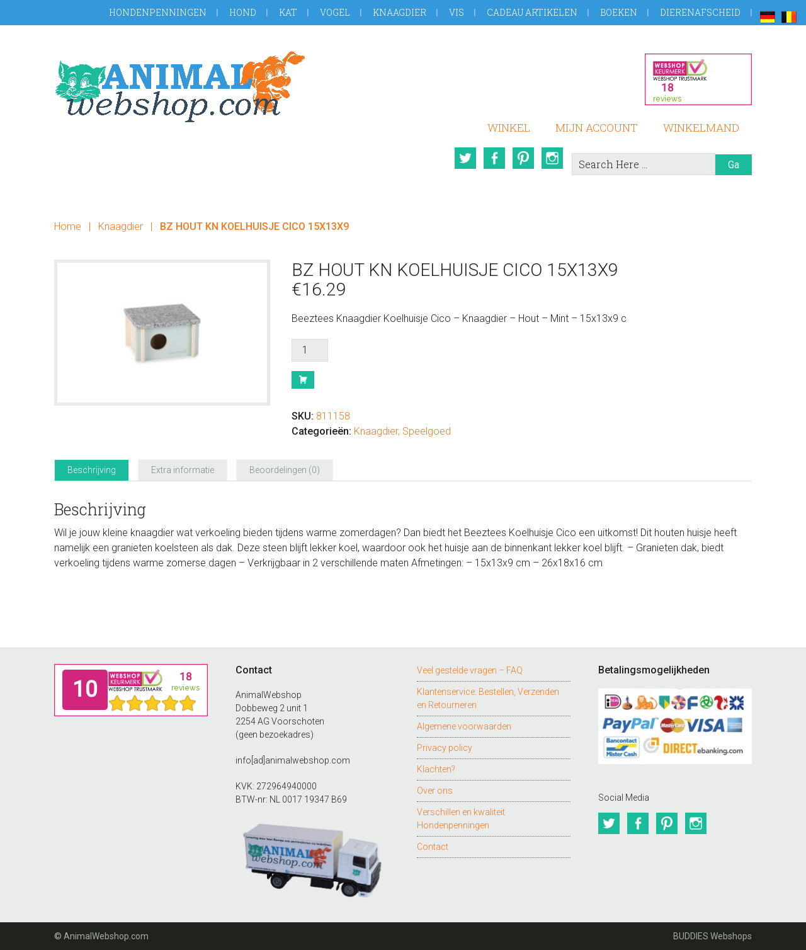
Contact (432, 847)
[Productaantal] (310, 350)
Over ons (435, 791)
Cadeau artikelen (532, 12)
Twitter (465, 158)
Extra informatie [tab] (182, 470)
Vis (456, 12)
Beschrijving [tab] (91, 470)
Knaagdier (399, 12)
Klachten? (436, 769)
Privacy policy (444, 748)
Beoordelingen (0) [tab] (284, 470)
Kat (288, 12)
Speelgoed (426, 431)
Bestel (303, 380)
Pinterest (523, 158)
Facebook (494, 158)
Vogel (335, 12)
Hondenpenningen (158, 12)
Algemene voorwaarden (464, 726)
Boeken (618, 12)
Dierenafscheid (700, 12)
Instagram (552, 158)
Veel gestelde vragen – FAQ (470, 670)
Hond (242, 12)
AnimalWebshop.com (180, 86)
